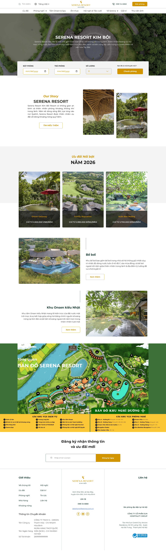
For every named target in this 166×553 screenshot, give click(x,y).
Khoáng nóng (25, 506)
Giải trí (124, 11)
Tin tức (43, 495)
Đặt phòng (139, 4)
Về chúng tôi (24, 485)
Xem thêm (95, 277)
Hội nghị (44, 485)
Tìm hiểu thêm (50, 125)
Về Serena (111, 11)
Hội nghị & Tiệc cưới (93, 11)
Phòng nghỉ (38, 11)
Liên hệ (43, 500)
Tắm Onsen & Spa (57, 11)
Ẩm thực (75, 11)
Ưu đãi (25, 11)
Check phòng (130, 71)
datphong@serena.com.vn (83, 509)
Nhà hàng (23, 500)
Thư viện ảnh (138, 11)
